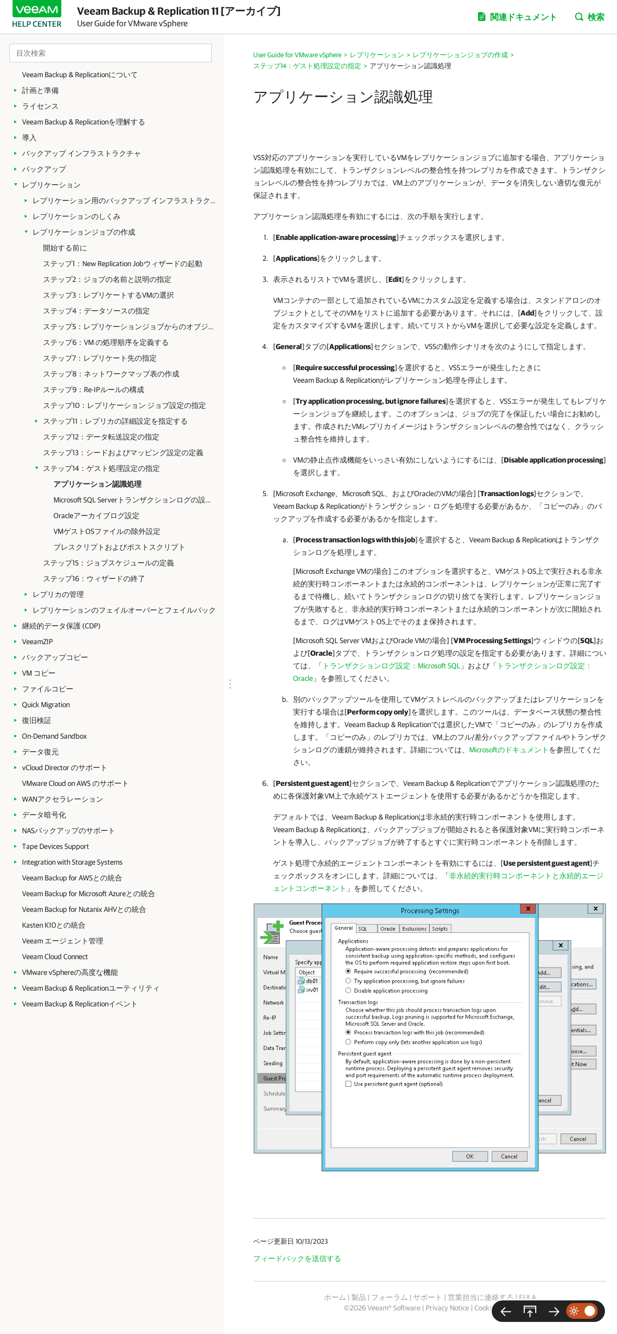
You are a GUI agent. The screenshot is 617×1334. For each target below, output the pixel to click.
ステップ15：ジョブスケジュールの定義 (108, 563)
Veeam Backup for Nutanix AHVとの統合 (84, 909)
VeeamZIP (37, 641)
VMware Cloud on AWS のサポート (75, 783)
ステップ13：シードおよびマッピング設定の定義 (123, 452)
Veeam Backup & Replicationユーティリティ (91, 988)
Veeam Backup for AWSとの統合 (72, 878)
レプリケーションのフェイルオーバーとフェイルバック (124, 610)
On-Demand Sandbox (54, 736)
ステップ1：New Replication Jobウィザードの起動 (122, 263)
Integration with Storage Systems (72, 862)
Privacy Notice (447, 1308)
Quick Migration (46, 704)
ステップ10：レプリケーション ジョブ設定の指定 (124, 405)
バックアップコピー (55, 657)
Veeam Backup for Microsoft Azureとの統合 (88, 893)
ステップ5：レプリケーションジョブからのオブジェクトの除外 (128, 326)
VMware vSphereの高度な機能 (70, 972)
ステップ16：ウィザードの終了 (94, 578)
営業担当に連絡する (481, 1297)
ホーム (335, 1297)
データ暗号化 (44, 815)
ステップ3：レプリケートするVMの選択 (108, 295)
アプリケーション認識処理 (97, 484)
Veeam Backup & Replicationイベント (80, 1004)
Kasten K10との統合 (53, 925)
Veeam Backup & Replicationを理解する (83, 122)
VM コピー (39, 673)
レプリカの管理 (58, 594)
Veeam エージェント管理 (62, 941)
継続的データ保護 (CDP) (61, 626)
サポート (427, 1297)
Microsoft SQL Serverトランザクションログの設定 (132, 500)
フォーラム (389, 1297)
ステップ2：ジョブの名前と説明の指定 (107, 279)
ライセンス (40, 106)
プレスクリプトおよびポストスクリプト (119, 547)
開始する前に (65, 248)
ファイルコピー (47, 689)
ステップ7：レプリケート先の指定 (100, 358)
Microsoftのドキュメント (509, 749)
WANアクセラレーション (62, 799)
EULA (527, 1297)
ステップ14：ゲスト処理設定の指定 (101, 468)
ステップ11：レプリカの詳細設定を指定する (115, 421)
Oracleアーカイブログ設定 (96, 515)
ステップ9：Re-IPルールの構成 (93, 389)
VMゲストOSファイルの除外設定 (106, 531)
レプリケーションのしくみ (77, 216)
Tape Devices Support (55, 846)
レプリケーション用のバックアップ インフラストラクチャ (124, 200)
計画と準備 (40, 90)
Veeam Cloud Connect (55, 956)
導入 (29, 137)
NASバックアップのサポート (68, 830)
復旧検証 (36, 720)
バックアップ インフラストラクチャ (81, 153)
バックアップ (44, 169)
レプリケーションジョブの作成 (84, 232)
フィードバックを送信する (297, 1258)
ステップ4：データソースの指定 (96, 311)
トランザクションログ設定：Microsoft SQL (391, 665)
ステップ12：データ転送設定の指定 (101, 437)
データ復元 (40, 752)
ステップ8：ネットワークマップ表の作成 (111, 374)
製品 (358, 1297)
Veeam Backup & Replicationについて (80, 74)
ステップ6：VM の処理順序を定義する (106, 342)
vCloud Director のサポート (64, 767)
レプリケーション (51, 185)
